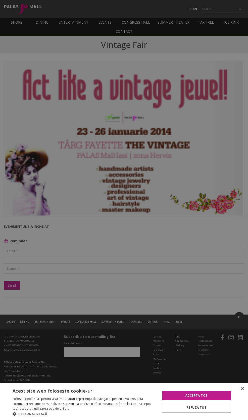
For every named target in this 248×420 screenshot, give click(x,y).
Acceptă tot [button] (196, 395)
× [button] (242, 389)
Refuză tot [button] (196, 407)
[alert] (124, 210)
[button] (84, 413)
